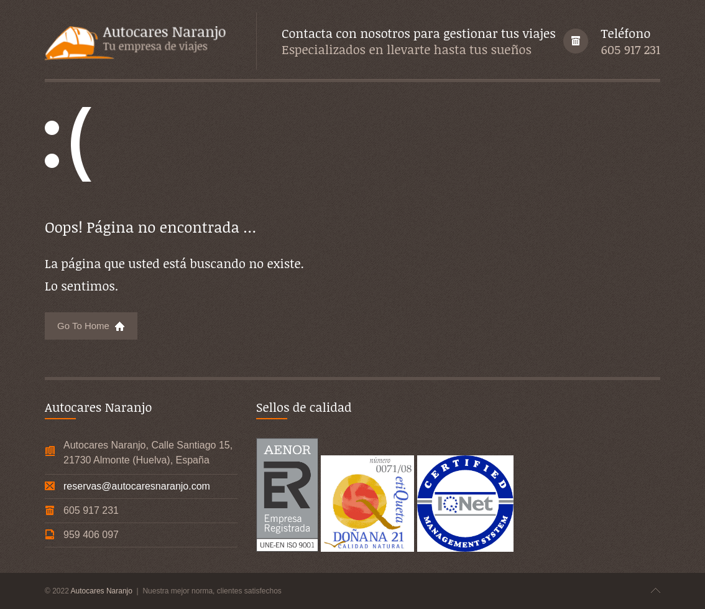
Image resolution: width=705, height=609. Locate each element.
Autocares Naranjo (103, 591)
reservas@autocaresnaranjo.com (136, 486)
